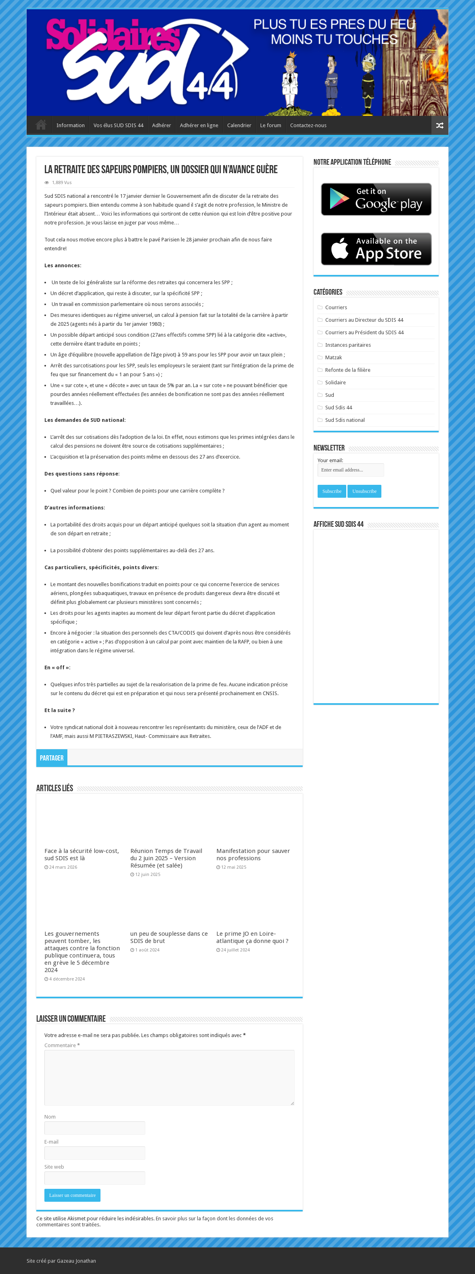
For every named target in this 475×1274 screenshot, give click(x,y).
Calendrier (239, 125)
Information (70, 125)
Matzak (333, 357)
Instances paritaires (348, 345)
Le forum (270, 125)
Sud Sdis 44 (338, 407)
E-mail (51, 1142)
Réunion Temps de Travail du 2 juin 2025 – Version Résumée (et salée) (166, 858)
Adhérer (161, 125)
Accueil (41, 124)
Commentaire (62, 1045)
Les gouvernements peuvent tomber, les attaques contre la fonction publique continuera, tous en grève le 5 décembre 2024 (82, 952)
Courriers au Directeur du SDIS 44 (364, 320)
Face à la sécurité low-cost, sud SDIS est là (81, 854)
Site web (54, 1167)
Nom (50, 1117)
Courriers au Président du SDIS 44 (364, 332)
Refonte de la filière (347, 370)
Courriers (336, 307)
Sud (329, 395)
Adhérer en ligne (199, 125)
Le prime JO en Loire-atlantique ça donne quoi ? (252, 937)
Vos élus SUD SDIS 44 (118, 125)
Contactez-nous (308, 125)
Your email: (330, 460)
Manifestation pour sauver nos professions (253, 854)
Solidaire (335, 382)
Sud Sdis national (345, 420)
